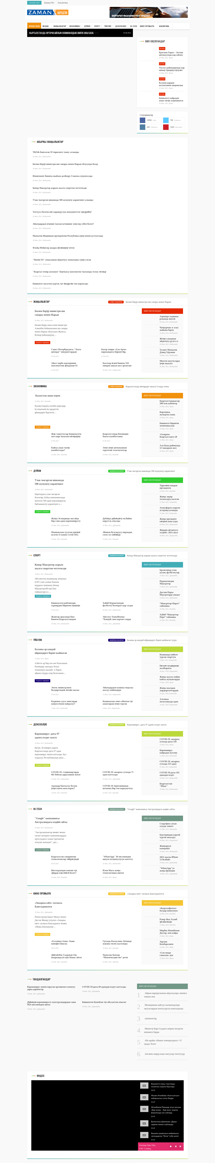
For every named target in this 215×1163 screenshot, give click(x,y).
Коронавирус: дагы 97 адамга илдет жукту (147, 725)
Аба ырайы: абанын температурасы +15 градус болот (163, 1042)
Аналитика (63, 3)
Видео (40, 1075)
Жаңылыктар (59, 26)
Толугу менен (42, 343)
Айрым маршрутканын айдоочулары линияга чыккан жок (165, 995)
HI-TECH (133, 26)
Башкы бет (49, 3)
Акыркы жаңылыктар (50, 142)
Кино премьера (147, 26)
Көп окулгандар (155, 41)
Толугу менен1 (43, 596)
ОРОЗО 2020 (34, 26)
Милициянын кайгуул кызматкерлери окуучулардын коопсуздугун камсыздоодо (163, 1007)
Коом (162, 48)
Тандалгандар (41, 979)
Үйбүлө (107, 26)
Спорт (97, 26)
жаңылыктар (41, 301)
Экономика (74, 26)
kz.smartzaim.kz (42, 409)
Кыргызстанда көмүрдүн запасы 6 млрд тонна (147, 386)
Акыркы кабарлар (117, 471)
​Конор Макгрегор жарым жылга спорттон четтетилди (152, 555)
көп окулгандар (152, 903)
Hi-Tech (37, 809)
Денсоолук (120, 26)
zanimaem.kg (151, 1018)
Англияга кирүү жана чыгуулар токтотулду (165, 1054)
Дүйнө (87, 26)
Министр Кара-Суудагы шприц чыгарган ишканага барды (163, 1030)
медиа (46, 26)
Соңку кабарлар (116, 302)
